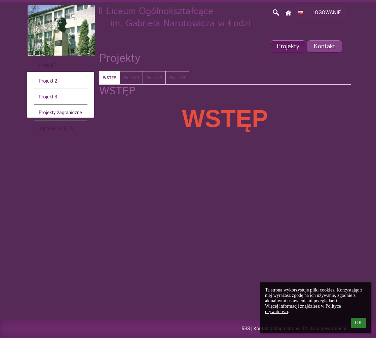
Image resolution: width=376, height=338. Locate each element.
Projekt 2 (154, 77)
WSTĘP (109, 77)
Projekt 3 (177, 77)
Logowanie (326, 12)
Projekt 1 (131, 77)
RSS (245, 328)
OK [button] (358, 322)
